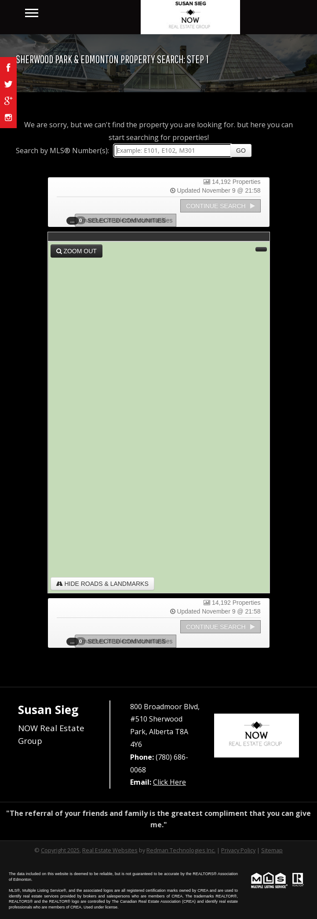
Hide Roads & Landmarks (102, 583)
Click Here (169, 782)
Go (241, 150)
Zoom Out (76, 251)
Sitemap (272, 850)
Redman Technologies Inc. (180, 850)
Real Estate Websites (110, 850)
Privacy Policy (238, 850)
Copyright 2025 (60, 850)
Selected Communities (123, 220)
